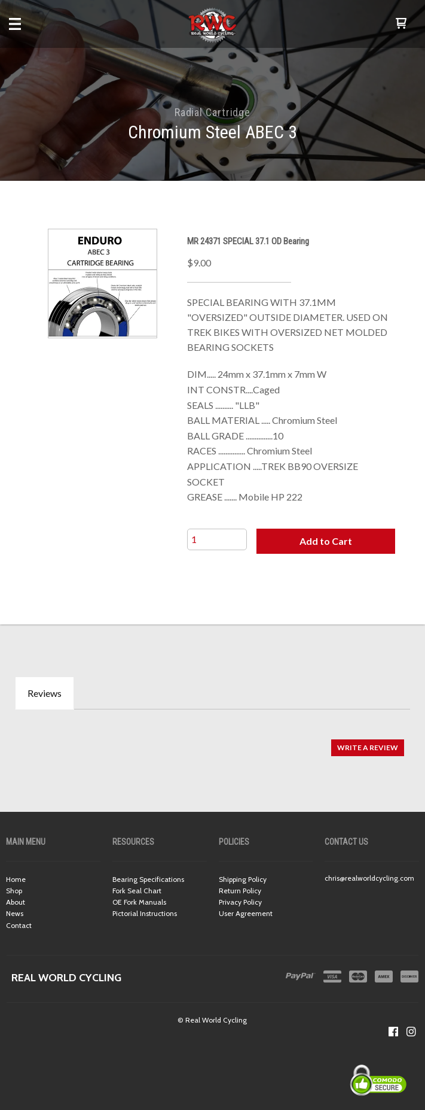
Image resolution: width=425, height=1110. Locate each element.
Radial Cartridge (212, 112)
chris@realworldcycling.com (369, 878)
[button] (401, 24)
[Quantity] (217, 539)
